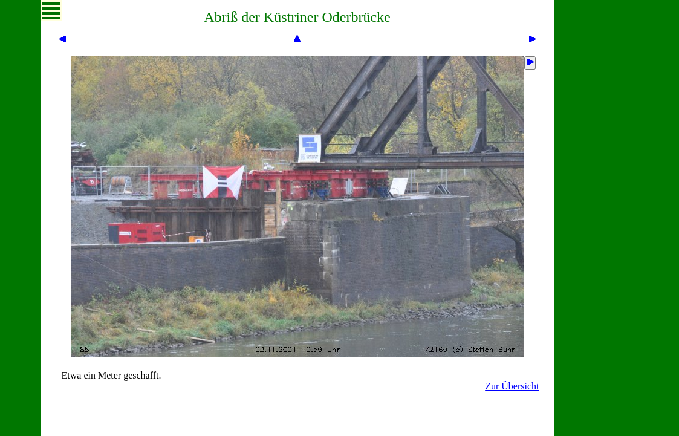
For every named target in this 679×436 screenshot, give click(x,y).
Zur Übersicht (512, 386)
